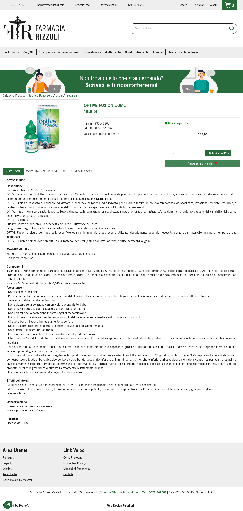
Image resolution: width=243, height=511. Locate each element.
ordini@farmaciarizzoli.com (122, 492)
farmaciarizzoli (83, 5)
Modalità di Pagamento (76, 469)
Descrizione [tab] (13, 171)
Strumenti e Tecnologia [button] (183, 52)
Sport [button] (128, 52)
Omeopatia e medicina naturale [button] (59, 52)
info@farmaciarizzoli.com (50, 5)
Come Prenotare (73, 457)
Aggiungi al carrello (218, 152)
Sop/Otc (28, 52)
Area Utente (10, 474)
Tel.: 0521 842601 (154, 492)
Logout (7, 463)
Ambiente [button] (142, 52)
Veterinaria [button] (12, 52)
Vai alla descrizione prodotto (101, 134)
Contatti (68, 474)
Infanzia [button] (158, 52)
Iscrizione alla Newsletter (17, 480)
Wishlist (214, 5)
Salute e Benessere (40, 95)
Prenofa (24, 505)
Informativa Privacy (74, 463)
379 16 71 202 (135, 5)
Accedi (184, 5)
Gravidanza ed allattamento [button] (102, 52)
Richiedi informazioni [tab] (77, 171)
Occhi (59, 95)
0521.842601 (19, 5)
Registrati (199, 5)
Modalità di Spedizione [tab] (42, 171)
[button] (168, 153)
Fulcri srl (128, 505)
